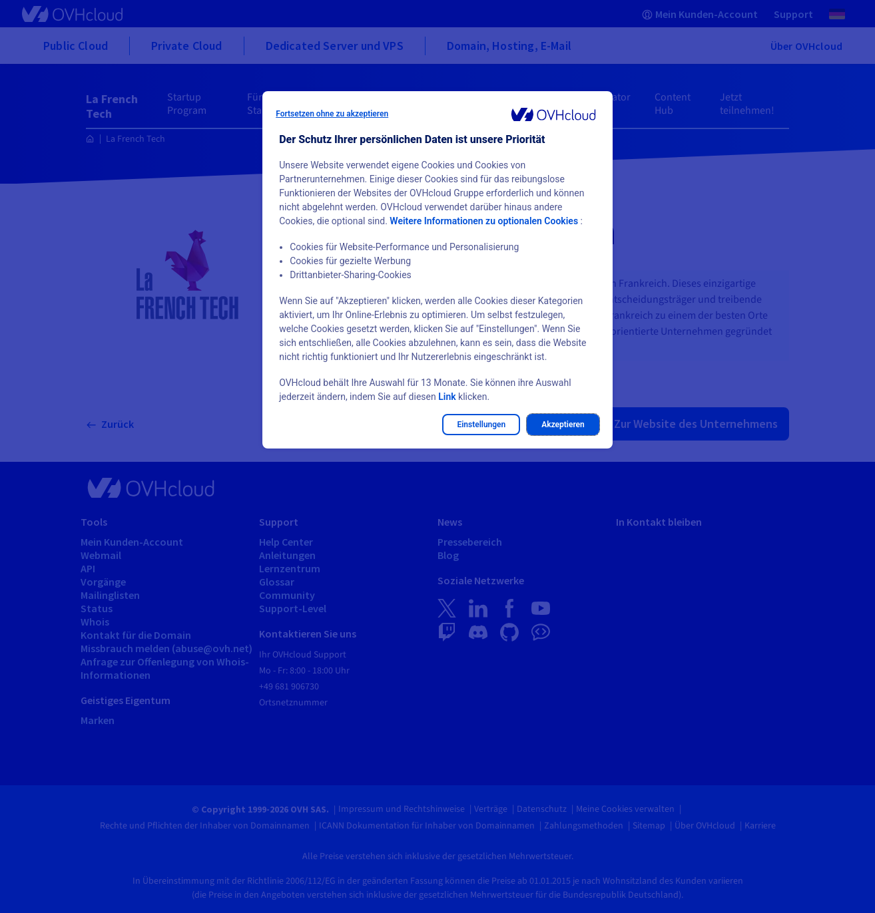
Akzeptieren (563, 424)
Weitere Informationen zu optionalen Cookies (484, 221)
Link (446, 396)
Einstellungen (481, 424)
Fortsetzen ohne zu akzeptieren (332, 113)
